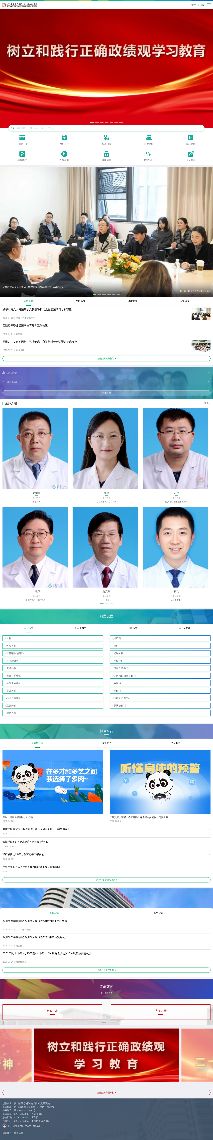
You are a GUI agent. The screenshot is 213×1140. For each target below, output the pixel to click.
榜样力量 (161, 1011)
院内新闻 (28, 301)
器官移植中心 (13, 675)
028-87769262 (21, 1121)
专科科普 (176, 743)
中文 (193, 5)
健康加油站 (37, 743)
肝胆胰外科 (12, 660)
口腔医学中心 (120, 668)
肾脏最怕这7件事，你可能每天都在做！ (24, 854)
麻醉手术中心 (13, 683)
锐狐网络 (18, 1133)
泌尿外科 (118, 653)
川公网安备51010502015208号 (21, 1125)
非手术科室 (80, 628)
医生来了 (106, 743)
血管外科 (11, 705)
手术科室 (28, 628)
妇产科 (117, 638)
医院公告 (54, 912)
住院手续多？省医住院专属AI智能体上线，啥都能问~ (31, 867)
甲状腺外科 (119, 705)
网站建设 (7, 1133)
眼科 (115, 645)
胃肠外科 (11, 668)
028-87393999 (21, 1114)
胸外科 (117, 690)
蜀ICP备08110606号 (24, 1110)
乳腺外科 (11, 645)
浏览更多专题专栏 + (106, 1092)
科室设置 (106, 616)
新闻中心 (52, 1011)
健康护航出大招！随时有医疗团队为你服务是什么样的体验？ (36, 829)
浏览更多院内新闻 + (106, 358)
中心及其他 (184, 628)
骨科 (8, 638)
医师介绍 (11, 403)
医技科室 (132, 628)
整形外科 (11, 713)
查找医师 (106, 393)
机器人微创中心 (122, 698)
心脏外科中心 (13, 698)
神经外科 (118, 660)
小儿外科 (11, 690)
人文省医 (184, 301)
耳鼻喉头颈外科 (15, 653)
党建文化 (106, 987)
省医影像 (80, 301)
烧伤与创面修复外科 (124, 675)
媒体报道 (132, 301)
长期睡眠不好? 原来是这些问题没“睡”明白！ (26, 841)
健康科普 (106, 731)
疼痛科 (117, 683)
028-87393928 (21, 1117)
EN (202, 5)
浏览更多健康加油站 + (106, 880)
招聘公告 (158, 912)
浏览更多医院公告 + (106, 970)
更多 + (207, 403)
